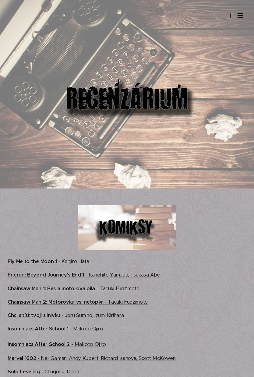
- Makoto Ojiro (55, 329)
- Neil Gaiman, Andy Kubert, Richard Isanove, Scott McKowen (92, 358)
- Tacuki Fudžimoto (73, 288)
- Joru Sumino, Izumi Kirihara (66, 315)
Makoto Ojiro (90, 344)
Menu (240, 15)
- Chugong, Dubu (43, 371)
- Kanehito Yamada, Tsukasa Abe (84, 275)
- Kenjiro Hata (48, 261)
